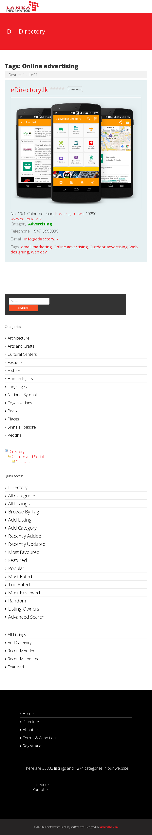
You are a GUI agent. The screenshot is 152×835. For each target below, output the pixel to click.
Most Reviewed (24, 592)
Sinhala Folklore (22, 427)
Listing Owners (23, 608)
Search (23, 308)
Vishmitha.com (109, 827)
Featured (17, 560)
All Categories (22, 495)
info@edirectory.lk (41, 239)
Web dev (39, 252)
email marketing (36, 247)
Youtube (36, 789)
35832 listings (54, 768)
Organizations (20, 402)
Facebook (37, 784)
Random (17, 600)
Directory (17, 451)
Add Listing (19, 519)
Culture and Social (28, 456)
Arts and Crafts (21, 346)
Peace (13, 411)
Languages (17, 386)
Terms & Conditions (40, 737)
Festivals (15, 362)
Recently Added (24, 536)
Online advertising (71, 247)
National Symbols (23, 394)
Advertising (40, 224)
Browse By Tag (23, 511)
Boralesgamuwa (69, 213)
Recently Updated (27, 544)
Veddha (15, 435)
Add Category (22, 527)
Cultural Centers (22, 354)
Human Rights (20, 378)
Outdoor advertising (109, 247)
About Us (31, 729)
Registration (33, 746)
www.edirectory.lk (26, 218)
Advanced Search (26, 617)
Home (28, 713)
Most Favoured (24, 552)
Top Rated (19, 584)
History (14, 370)
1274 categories (89, 768)
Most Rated (20, 576)
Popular (16, 568)
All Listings (19, 503)
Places (13, 419)
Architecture (18, 338)
